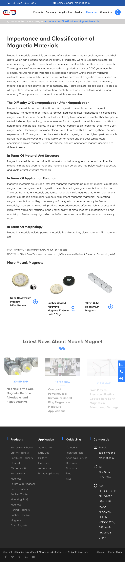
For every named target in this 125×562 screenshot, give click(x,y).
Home (14, 21)
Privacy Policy (115, 552)
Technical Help (74, 452)
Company (51, 12)
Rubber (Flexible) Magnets (20, 517)
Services (79, 12)
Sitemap (101, 552)
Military (42, 457)
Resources (91, 12)
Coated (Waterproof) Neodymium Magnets (18, 471)
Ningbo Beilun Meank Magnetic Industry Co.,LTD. (41, 552)
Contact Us (106, 12)
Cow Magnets (19, 525)
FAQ (68, 478)
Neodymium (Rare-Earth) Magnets (22, 450)
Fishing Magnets (20, 509)
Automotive (45, 447)
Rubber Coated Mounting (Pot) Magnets (20, 499)
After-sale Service (76, 457)
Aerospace (44, 468)
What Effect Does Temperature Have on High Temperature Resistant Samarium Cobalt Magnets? (64, 254)
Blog (37, 21)
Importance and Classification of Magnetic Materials (71, 21)
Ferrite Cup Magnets (23, 483)
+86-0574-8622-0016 (23, 2)
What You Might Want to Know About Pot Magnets (40, 249)
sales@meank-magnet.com (73, 2)
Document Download (72, 466)
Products (38, 12)
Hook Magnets (19, 489)
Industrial (43, 463)
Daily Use (43, 452)
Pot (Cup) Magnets (22, 457)
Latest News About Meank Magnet (62, 342)
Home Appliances (48, 473)
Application (65, 12)
